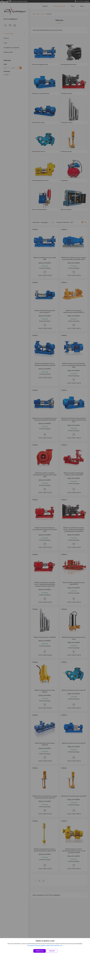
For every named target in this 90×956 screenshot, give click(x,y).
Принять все (39, 950)
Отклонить (53, 950)
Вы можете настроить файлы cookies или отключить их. (44, 946)
